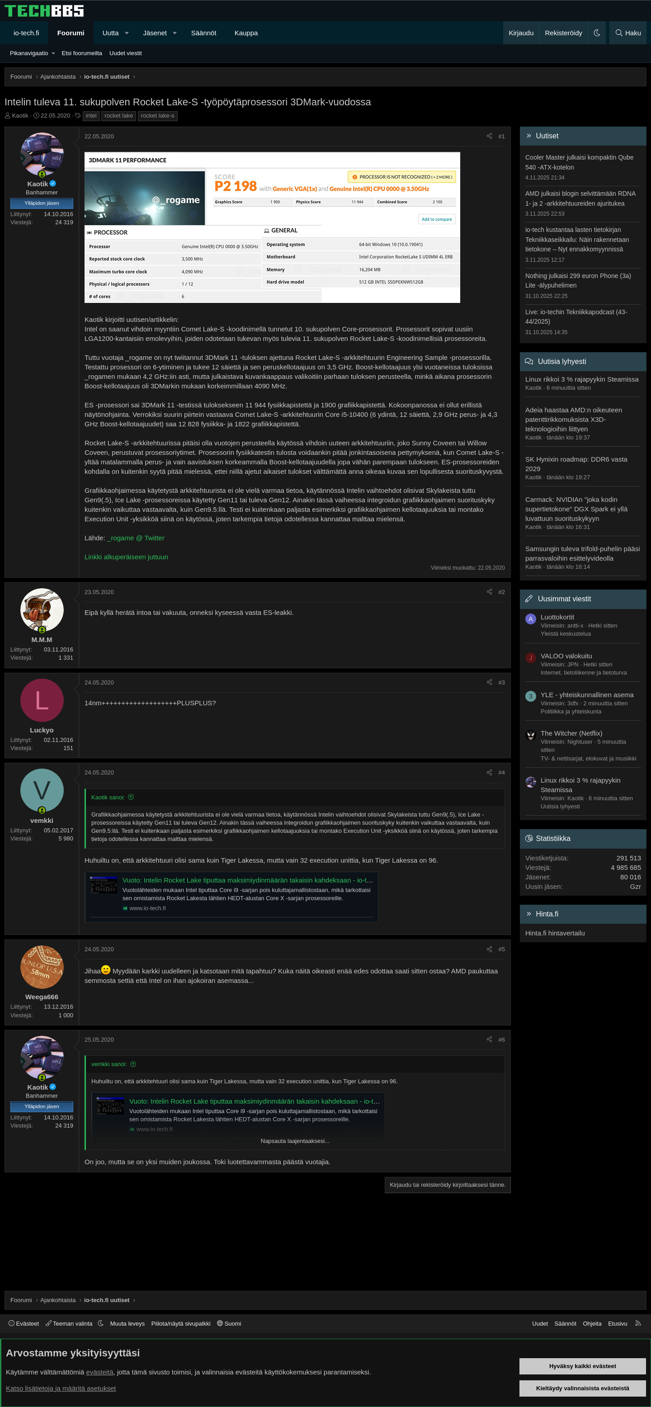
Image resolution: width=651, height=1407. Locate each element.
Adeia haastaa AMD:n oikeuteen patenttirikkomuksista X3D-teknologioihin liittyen (573, 419)
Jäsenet (155, 33)
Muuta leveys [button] (127, 1323)
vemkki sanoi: (109, 1064)
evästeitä (99, 1372)
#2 (502, 592)
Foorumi (71, 33)
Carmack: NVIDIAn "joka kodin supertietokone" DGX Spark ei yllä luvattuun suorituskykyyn (576, 509)
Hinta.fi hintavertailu (555, 933)
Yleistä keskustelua (566, 633)
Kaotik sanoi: (108, 797)
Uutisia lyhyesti (562, 361)
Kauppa (246, 33)
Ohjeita (592, 1323)
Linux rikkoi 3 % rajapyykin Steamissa (582, 379)
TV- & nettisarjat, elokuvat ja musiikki (589, 758)
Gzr (635, 886)
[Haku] (627, 32)
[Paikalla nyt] (42, 174)
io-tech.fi (26, 33)
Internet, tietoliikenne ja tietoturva (584, 672)
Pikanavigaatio (29, 53)
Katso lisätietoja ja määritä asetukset (61, 1388)
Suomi (229, 1323)
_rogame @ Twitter (136, 538)
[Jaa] (489, 136)
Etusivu (617, 1323)
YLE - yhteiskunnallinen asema (587, 695)
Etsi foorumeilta (81, 53)
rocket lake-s (158, 115)
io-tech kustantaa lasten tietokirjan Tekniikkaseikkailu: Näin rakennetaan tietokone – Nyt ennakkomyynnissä (577, 239)
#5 (502, 949)
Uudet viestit (125, 53)
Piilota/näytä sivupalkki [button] (181, 1323)
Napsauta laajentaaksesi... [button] (295, 1141)
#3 (502, 682)
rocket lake (118, 115)
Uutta (111, 33)
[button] (127, 32)
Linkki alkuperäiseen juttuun (126, 557)
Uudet (540, 1323)
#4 (502, 772)
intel (91, 115)
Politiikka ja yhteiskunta (571, 711)
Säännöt (204, 33)
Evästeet (24, 1323)
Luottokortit (557, 617)
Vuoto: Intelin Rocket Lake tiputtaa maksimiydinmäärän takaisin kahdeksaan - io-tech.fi (253, 880)
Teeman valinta (70, 1323)
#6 (502, 1039)
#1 (502, 136)
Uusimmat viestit (564, 599)
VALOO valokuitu (566, 656)
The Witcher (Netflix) (572, 733)
